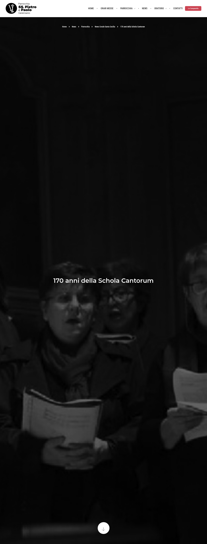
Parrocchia (85, 27)
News (74, 27)
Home (64, 27)
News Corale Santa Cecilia (105, 27)
